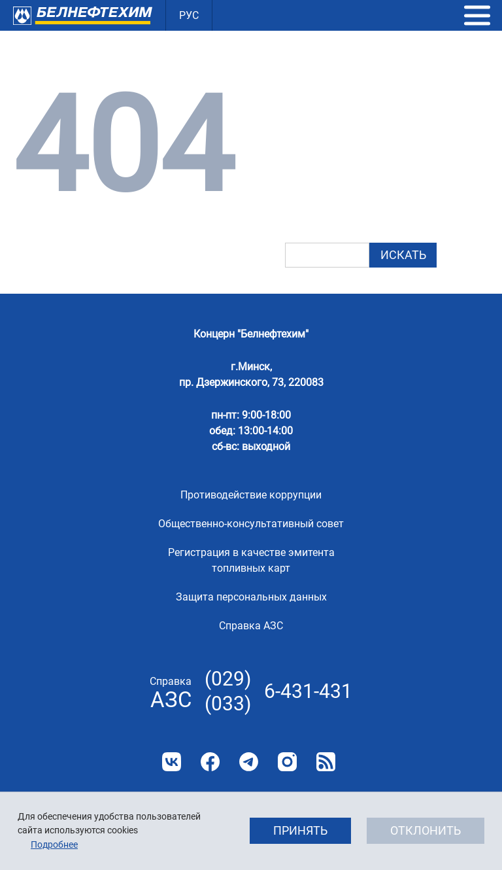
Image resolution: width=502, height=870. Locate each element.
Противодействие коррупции (251, 495)
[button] (477, 16)
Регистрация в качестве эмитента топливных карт (251, 560)
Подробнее (54, 844)
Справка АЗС (251, 625)
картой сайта (357, 192)
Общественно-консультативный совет (251, 523)
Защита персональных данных (251, 597)
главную (384, 155)
